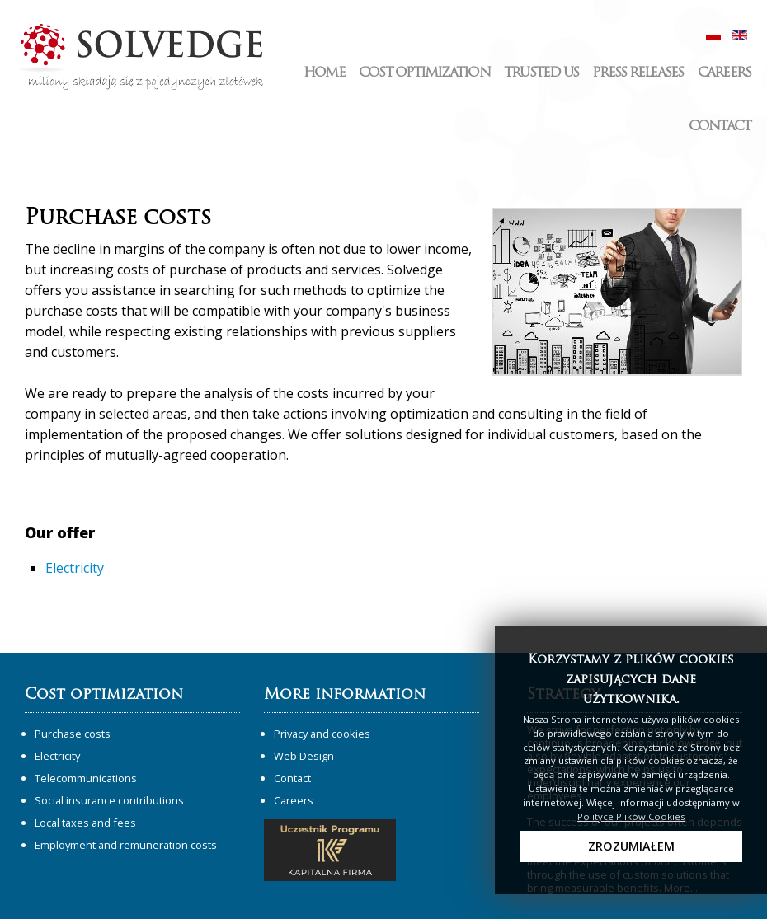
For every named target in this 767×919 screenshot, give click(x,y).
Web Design (304, 755)
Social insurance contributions (109, 800)
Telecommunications (86, 778)
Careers (724, 73)
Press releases (637, 73)
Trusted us (541, 73)
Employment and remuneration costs (126, 844)
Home (324, 73)
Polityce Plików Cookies (631, 816)
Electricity (74, 568)
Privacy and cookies (322, 733)
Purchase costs (73, 733)
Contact (720, 127)
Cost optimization (424, 73)
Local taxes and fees (85, 822)
